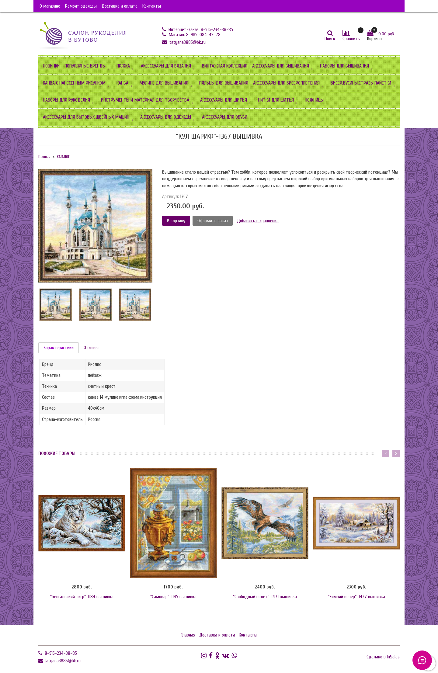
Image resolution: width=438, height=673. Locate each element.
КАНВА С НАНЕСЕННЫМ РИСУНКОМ (74, 83)
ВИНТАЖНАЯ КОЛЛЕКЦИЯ (224, 66)
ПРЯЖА (123, 66)
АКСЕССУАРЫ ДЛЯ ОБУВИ (224, 117)
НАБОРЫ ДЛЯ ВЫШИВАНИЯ (344, 66)
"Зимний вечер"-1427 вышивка (356, 596)
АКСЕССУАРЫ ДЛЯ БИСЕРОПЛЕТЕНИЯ (286, 83)
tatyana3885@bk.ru (187, 42)
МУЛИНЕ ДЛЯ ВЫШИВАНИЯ (163, 83)
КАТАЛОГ (63, 157)
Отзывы (91, 347)
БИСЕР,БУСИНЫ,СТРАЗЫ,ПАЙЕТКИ (361, 83)
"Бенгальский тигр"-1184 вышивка (81, 596)
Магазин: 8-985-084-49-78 (194, 34)
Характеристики (58, 347)
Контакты (151, 6)
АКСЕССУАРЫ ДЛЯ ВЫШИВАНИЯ (280, 66)
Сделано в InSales (383, 656)
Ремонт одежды (81, 6)
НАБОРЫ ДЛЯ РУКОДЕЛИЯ (66, 100)
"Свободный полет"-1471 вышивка (265, 596)
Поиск (330, 38)
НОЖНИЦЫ (314, 100)
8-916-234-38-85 (60, 653)
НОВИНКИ (51, 66)
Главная (44, 157)
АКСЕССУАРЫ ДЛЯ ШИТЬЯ (223, 100)
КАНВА (122, 83)
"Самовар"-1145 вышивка (173, 596)
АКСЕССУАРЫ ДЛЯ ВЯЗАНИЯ (166, 66)
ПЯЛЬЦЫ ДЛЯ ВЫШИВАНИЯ (223, 83)
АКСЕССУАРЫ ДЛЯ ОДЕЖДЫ (165, 117)
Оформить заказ (212, 221)
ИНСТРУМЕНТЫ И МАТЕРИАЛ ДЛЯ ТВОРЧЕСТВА (145, 100)
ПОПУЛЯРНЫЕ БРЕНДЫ (85, 66)
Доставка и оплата (119, 6)
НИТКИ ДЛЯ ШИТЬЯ (276, 100)
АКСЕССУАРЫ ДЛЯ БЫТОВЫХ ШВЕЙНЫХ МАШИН (86, 117)
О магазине (50, 6)
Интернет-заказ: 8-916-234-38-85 (200, 29)
